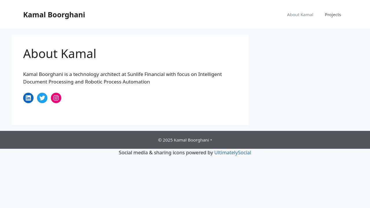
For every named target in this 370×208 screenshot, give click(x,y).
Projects (333, 14)
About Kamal (300, 14)
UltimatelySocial (232, 152)
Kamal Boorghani (54, 14)
